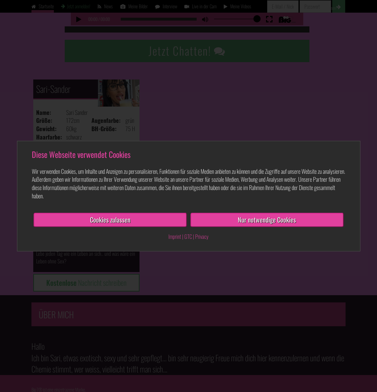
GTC (188, 236)
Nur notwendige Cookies (267, 219)
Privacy (202, 236)
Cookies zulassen (110, 219)
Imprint (174, 236)
